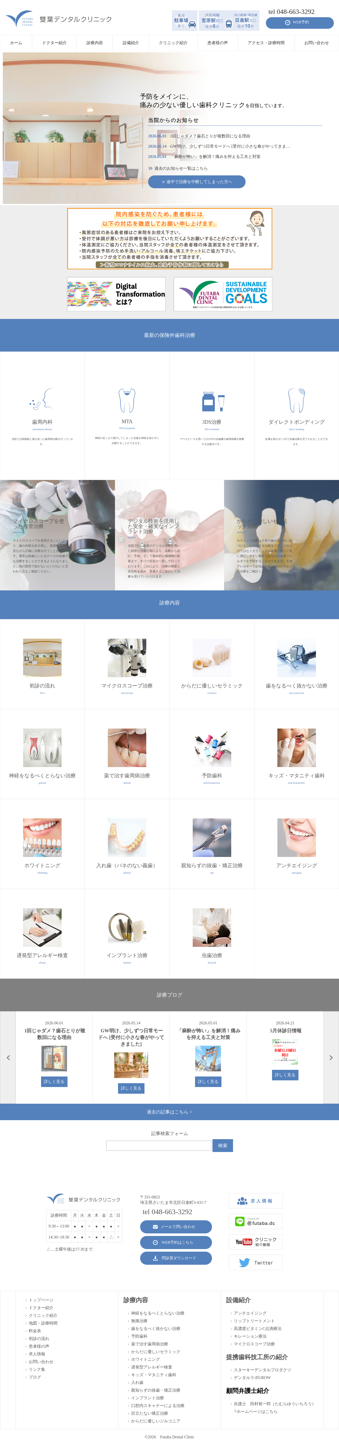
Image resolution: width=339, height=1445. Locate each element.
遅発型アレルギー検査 (151, 1367)
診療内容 (135, 1300)
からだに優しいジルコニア (155, 1421)
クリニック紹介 (43, 1315)
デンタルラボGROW (252, 1377)
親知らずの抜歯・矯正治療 (155, 1390)
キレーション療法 (250, 1336)
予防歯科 (139, 1336)
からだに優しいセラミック (155, 1351)
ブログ (35, 1377)
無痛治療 (139, 1321)
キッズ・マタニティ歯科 (153, 1375)
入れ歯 (137, 1382)
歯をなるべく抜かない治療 (155, 1328)
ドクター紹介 (41, 1308)
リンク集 (37, 1369)
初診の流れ (39, 1338)
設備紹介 (238, 1300)
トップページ (41, 1300)
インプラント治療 (147, 1398)
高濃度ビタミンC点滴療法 (258, 1328)
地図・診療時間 (43, 1323)
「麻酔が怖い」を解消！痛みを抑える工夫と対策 (204, 156)
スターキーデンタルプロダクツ (262, 1370)
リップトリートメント (254, 1321)
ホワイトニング (145, 1359)
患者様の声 (39, 1346)
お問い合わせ (41, 1361)
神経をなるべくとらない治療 (158, 1313)
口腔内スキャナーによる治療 (158, 1405)
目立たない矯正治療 (149, 1413)
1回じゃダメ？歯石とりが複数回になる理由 (199, 136)
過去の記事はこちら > (169, 1112)
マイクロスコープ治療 (254, 1344)
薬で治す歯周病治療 (149, 1344)
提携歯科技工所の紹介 (257, 1357)
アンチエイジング (250, 1313)
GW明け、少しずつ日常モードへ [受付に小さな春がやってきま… (219, 146)
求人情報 (37, 1354)
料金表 (35, 1331)
